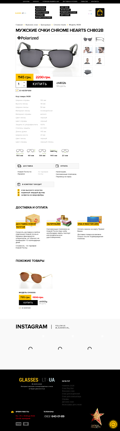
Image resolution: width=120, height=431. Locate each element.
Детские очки (68, 402)
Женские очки (68, 391)
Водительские (43, 17)
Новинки (40, 7)
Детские (65, 15)
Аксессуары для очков (72, 404)
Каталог (36, 1)
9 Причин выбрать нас (51, 1)
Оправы (40, 15)
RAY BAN (64, 7)
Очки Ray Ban (68, 388)
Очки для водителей (71, 394)
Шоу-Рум (26, 1)
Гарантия (84, 1)
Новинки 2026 (68, 385)
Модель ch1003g (27, 293)
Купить (40, 84)
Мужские (65, 10)
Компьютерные (68, 12)
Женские (40, 10)
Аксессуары (42, 12)
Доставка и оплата (70, 1)
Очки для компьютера (71, 396)
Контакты (95, 1)
